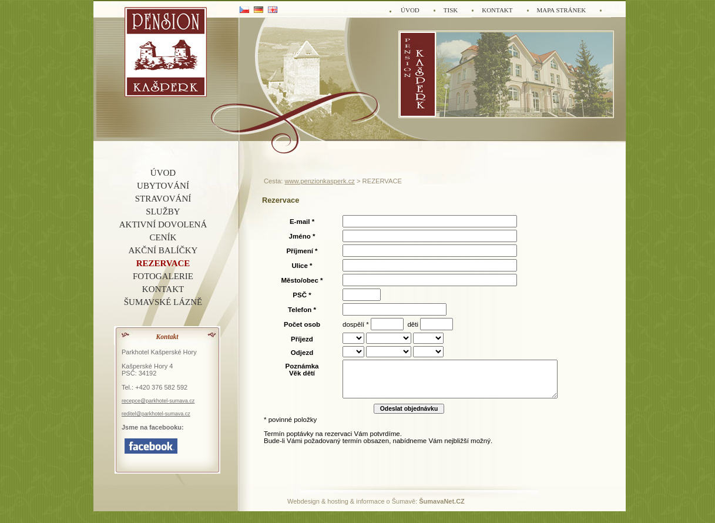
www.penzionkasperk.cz (319, 181)
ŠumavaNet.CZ (442, 501)
